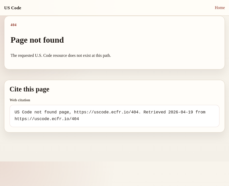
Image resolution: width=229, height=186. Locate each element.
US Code (12, 7)
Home (220, 7)
